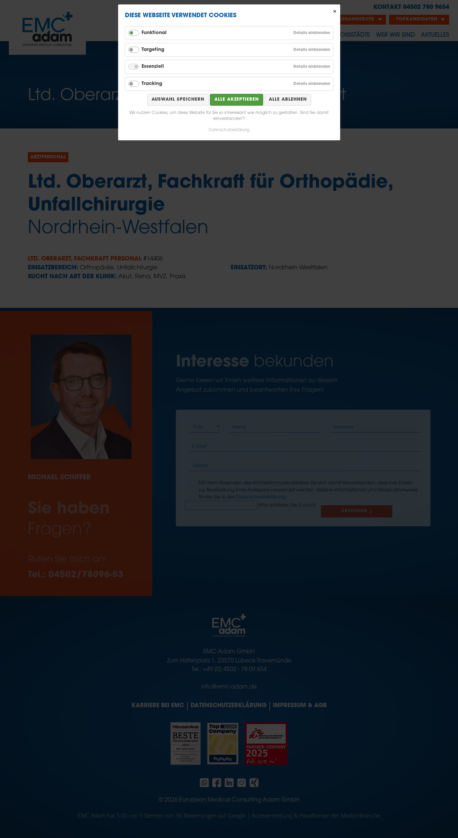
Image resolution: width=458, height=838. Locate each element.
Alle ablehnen (288, 99)
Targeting (153, 49)
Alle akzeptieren (236, 99)
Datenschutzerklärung (229, 130)
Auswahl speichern (178, 99)
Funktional (154, 32)
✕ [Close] (335, 11)
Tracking (152, 83)
